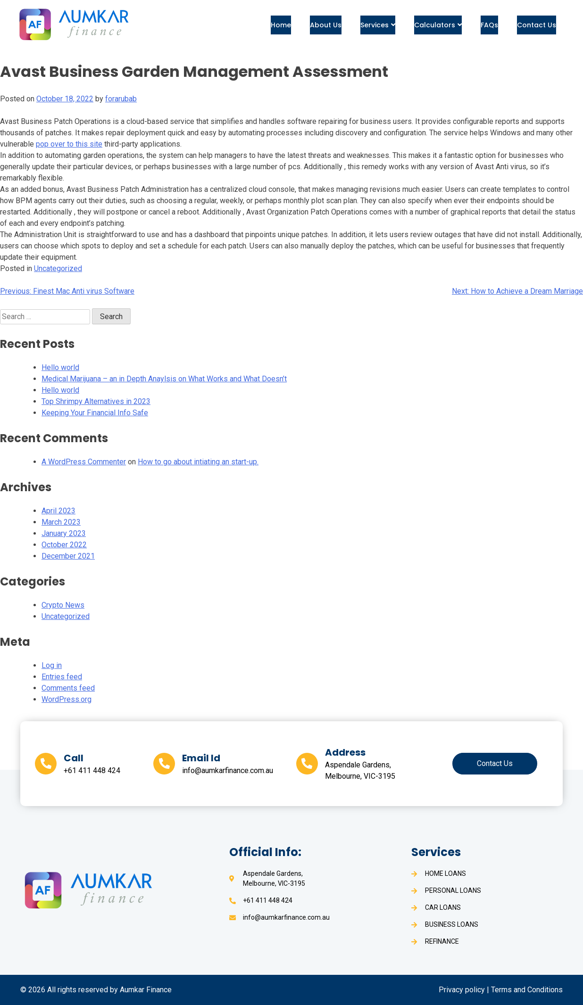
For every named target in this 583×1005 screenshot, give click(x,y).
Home (281, 25)
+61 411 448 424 (92, 770)
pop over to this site (69, 144)
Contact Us (536, 25)
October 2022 (64, 544)
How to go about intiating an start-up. (198, 461)
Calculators (438, 25)
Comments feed (68, 688)
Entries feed (62, 676)
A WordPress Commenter (84, 461)
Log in (52, 665)
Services (377, 25)
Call (73, 758)
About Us (325, 25)
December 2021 (68, 556)
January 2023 (64, 533)
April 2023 (58, 510)
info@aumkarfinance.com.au (227, 770)
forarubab (121, 98)
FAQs (489, 25)
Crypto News (63, 605)
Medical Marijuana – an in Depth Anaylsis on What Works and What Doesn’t (164, 378)
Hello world (60, 367)
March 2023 (61, 522)
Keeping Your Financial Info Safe (95, 412)
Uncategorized (58, 268)
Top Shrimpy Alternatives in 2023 (96, 401)
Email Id (201, 758)
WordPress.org (67, 699)
